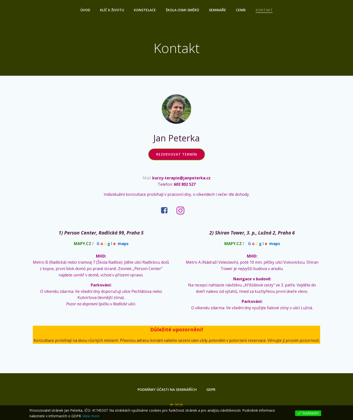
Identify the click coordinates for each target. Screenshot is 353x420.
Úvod (85, 10)
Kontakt (264, 10)
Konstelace (145, 10)
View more (91, 416)
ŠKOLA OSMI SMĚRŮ (182, 10)
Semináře (217, 10)
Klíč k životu (112, 10)
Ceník (241, 10)
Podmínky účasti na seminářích (167, 389)
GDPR (210, 389)
